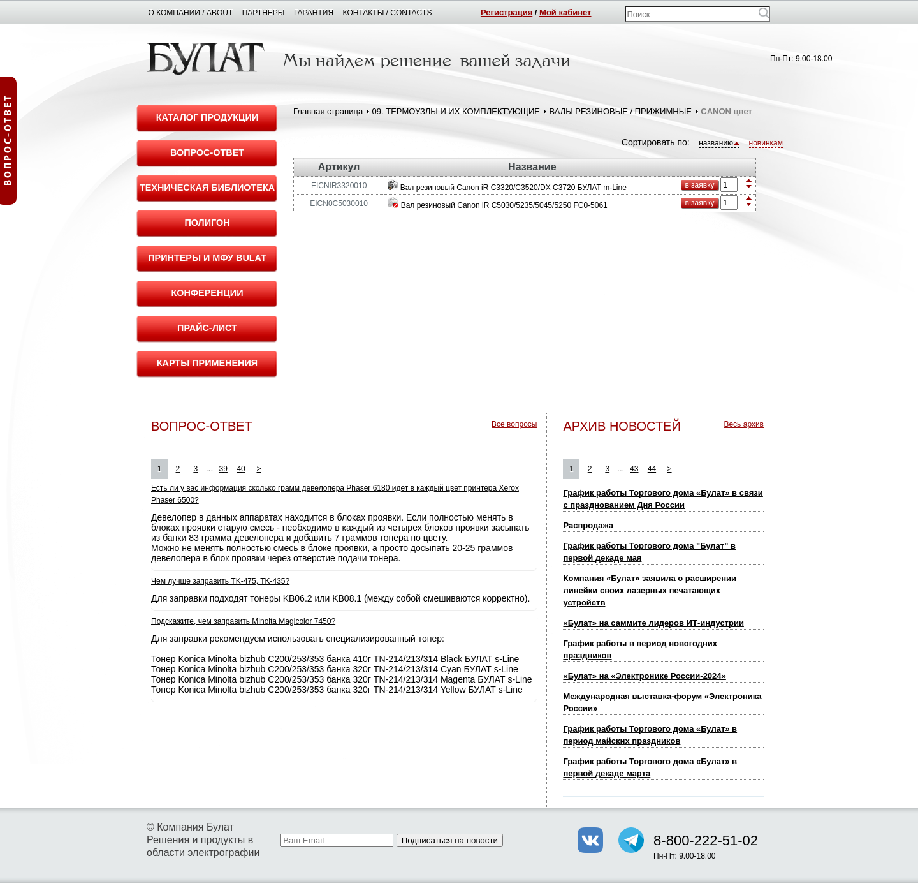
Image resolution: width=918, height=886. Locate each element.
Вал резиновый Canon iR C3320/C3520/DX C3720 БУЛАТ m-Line (513, 187)
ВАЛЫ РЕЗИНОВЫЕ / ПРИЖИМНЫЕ (620, 111)
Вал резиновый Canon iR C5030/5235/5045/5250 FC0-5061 (504, 205)
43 (634, 468)
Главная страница (328, 111)
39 (223, 468)
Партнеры (263, 12)
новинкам (766, 142)
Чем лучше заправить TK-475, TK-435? (220, 581)
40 (241, 468)
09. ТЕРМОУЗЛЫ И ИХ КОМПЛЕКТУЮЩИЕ (456, 111)
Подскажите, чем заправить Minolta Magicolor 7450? (243, 621)
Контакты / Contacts (387, 12)
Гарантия (313, 12)
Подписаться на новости (450, 840)
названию (719, 142)
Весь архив (744, 424)
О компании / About (191, 12)
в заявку (699, 185)
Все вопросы (514, 424)
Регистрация (506, 12)
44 (652, 468)
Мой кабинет (565, 12)
